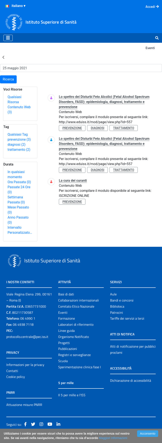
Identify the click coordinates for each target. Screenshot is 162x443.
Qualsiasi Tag (18, 134)
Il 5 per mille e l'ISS (71, 395)
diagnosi (17, 145)
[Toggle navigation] (8, 38)
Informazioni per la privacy (25, 364)
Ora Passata (19, 182)
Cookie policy (15, 376)
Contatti (12, 370)
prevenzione (19, 139)
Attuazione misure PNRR (24, 404)
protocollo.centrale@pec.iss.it (27, 336)
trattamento (19, 150)
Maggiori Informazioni (113, 438)
